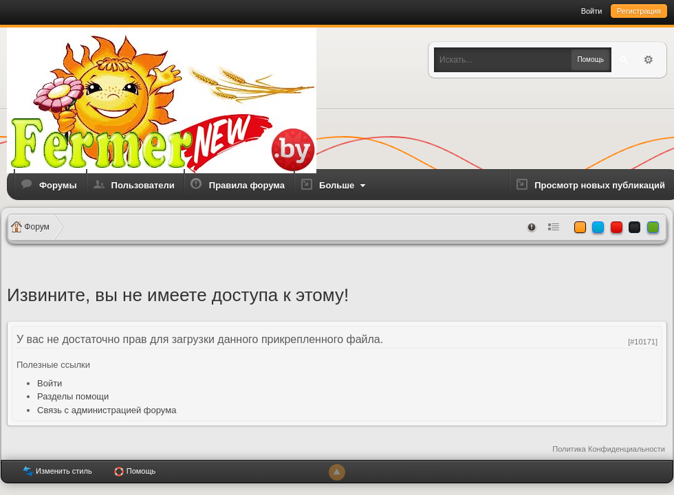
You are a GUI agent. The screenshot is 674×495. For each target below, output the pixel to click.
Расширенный (648, 59)
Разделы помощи (73, 396)
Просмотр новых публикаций (599, 185)
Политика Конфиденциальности (608, 449)
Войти (591, 11)
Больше (344, 185)
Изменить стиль (57, 471)
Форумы (58, 185)
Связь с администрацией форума (106, 410)
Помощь (134, 471)
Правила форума (247, 185)
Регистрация (639, 11)
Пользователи (143, 185)
